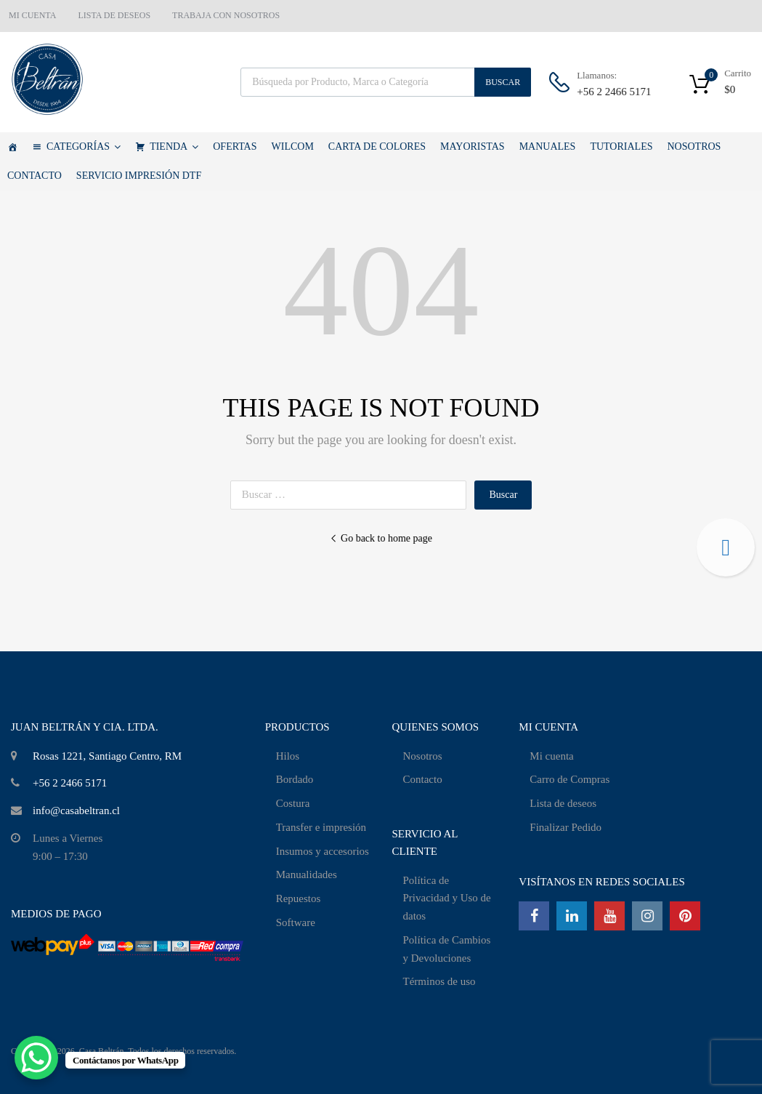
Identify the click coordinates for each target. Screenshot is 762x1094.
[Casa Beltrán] (12, 146)
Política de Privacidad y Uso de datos (447, 898)
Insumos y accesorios (322, 851)
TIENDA (174, 146)
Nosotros (422, 756)
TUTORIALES (621, 146)
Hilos (288, 756)
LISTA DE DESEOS (114, 15)
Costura (293, 803)
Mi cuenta (551, 756)
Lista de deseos (563, 803)
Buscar (502, 82)
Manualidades (306, 874)
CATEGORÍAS (83, 146)
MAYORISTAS (472, 146)
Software (295, 922)
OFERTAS (234, 146)
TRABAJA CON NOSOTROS (226, 15)
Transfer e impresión (321, 827)
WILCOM (293, 146)
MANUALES (547, 146)
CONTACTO (34, 175)
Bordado (295, 779)
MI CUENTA (32, 15)
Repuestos (298, 898)
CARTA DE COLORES (377, 146)
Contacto (422, 779)
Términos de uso (439, 981)
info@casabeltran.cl (76, 810)
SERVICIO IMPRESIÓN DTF (138, 175)
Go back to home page (381, 538)
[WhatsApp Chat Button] (36, 1057)
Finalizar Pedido (565, 827)
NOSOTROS (694, 146)
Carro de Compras (569, 779)
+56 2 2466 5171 (612, 91)
